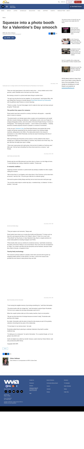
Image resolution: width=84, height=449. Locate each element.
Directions (66, 417)
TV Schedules (67, 420)
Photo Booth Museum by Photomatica (41, 103)
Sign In (63, 3)
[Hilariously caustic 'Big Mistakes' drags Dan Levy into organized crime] (66, 72)
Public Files (66, 429)
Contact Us (31, 417)
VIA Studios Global (33, 426)
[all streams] (76, 9)
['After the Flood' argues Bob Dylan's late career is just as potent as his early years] (66, 33)
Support (45, 13)
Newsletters (61, 13)
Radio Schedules (67, 423)
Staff (30, 430)
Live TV (70, 3)
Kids (39, 13)
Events (53, 13)
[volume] (7, 9)
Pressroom (31, 420)
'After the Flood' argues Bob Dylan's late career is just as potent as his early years (75, 33)
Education (32, 13)
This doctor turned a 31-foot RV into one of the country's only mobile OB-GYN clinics (71, 24)
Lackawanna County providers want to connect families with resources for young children (76, 54)
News (2, 13)
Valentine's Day (20, 131)
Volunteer (49, 426)
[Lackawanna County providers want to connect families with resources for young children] (66, 54)
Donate (79, 3)
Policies (48, 429)
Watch (9, 13)
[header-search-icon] (59, 3)
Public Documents (33, 427)
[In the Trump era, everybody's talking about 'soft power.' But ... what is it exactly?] (66, 44)
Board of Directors (50, 417)
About (68, 13)
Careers (48, 423)
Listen (15, 13)
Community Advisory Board (52, 420)
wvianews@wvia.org (68, 91)
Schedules (23, 13)
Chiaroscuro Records (33, 425)
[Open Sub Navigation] (5, 13)
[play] (3, 9)
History (65, 426)
